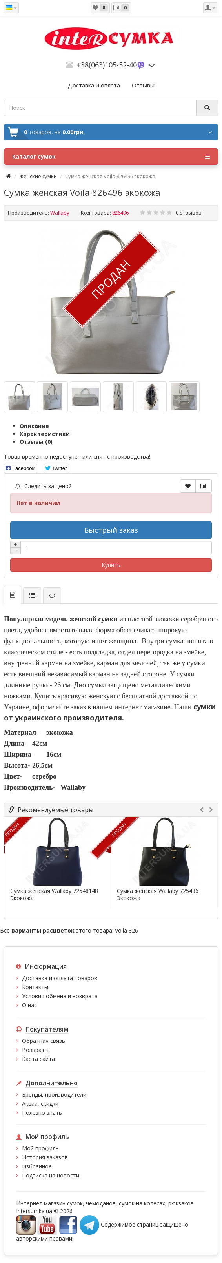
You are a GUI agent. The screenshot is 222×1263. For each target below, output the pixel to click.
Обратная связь (43, 1040)
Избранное (37, 1166)
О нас (29, 1005)
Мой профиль (40, 1148)
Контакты (35, 987)
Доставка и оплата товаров (59, 978)
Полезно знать (42, 1112)
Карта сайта (38, 1059)
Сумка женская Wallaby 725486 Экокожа (157, 895)
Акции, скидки (40, 1103)
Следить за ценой (43, 486)
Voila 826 (126, 930)
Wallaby (59, 212)
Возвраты (35, 1049)
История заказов (45, 1157)
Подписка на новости (50, 1175)
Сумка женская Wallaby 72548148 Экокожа (54, 895)
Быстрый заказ (111, 530)
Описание (34, 426)
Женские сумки (38, 176)
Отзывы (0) (36, 441)
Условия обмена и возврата (60, 996)
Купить (111, 565)
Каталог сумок (111, 156)
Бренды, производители (54, 1094)
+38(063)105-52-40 (107, 64)
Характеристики (45, 433)
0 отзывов (189, 212)
